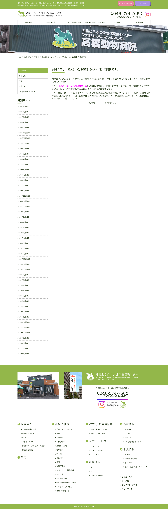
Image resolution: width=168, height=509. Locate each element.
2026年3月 (22, 117)
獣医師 (127, 454)
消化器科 (59, 454)
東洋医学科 (60, 466)
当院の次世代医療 (29, 429)
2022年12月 (22, 322)
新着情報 (22, 71)
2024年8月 (22, 217)
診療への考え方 (28, 433)
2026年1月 (22, 128)
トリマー (128, 463)
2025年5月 (22, 170)
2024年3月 (22, 243)
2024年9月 (22, 212)
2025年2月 (22, 185)
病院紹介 (28, 22)
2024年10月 (22, 206)
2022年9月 (22, 338)
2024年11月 (22, 201)
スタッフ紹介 (27, 442)
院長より (22, 86)
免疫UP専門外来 (62, 491)
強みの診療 (50, 22)
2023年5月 (22, 296)
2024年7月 (22, 222)
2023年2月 (22, 312)
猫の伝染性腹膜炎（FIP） (66, 483)
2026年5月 (22, 107)
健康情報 (139, 22)
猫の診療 (59, 474)
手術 (23, 457)
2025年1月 (22, 191)
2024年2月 (22, 248)
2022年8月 (22, 343)
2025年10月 (22, 143)
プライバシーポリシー (130, 485)
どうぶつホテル (97, 450)
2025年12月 (22, 133)
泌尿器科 (59, 458)
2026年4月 (22, 112)
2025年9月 (22, 149)
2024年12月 (22, 196)
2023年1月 (22, 317)
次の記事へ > (108, 103)
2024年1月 (22, 254)
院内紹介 (25, 438)
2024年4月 (22, 238)
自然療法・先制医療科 (65, 470)
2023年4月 (22, 301)
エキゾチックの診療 (64, 487)
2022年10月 (22, 333)
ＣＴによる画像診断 (73, 22)
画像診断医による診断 (99, 429)
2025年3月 (22, 180)
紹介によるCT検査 (98, 433)
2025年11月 (22, 138)
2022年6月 (22, 354)
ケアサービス (117, 22)
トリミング (95, 446)
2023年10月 (22, 270)
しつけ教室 (95, 454)
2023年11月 (22, 264)
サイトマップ (127, 489)
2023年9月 (22, 275)
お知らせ (22, 76)
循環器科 (59, 450)
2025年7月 (22, 159)
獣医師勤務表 (27, 450)
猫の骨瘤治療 (61, 478)
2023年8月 (22, 280)
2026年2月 (22, 122)
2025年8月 (22, 154)
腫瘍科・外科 (61, 446)
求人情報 (143, 3)
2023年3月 (22, 306)
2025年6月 (22, 164)
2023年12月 (22, 259)
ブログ (21, 81)
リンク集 (125, 481)
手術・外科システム (95, 22)
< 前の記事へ (93, 103)
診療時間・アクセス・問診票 (33, 446)
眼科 (58, 433)
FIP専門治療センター (27, 92)
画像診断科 (60, 442)
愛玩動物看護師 (131, 459)
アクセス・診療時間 (126, 3)
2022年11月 (22, 327)
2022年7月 (22, 348)
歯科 (58, 462)
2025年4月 (22, 175)
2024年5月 (22, 233)
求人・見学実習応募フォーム (136, 467)
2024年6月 (22, 227)
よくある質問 (127, 477)
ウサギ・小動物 (97, 476)
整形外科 (59, 438)
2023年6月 (22, 291)
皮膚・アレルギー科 (64, 429)
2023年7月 (22, 285)
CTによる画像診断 (101, 424)
